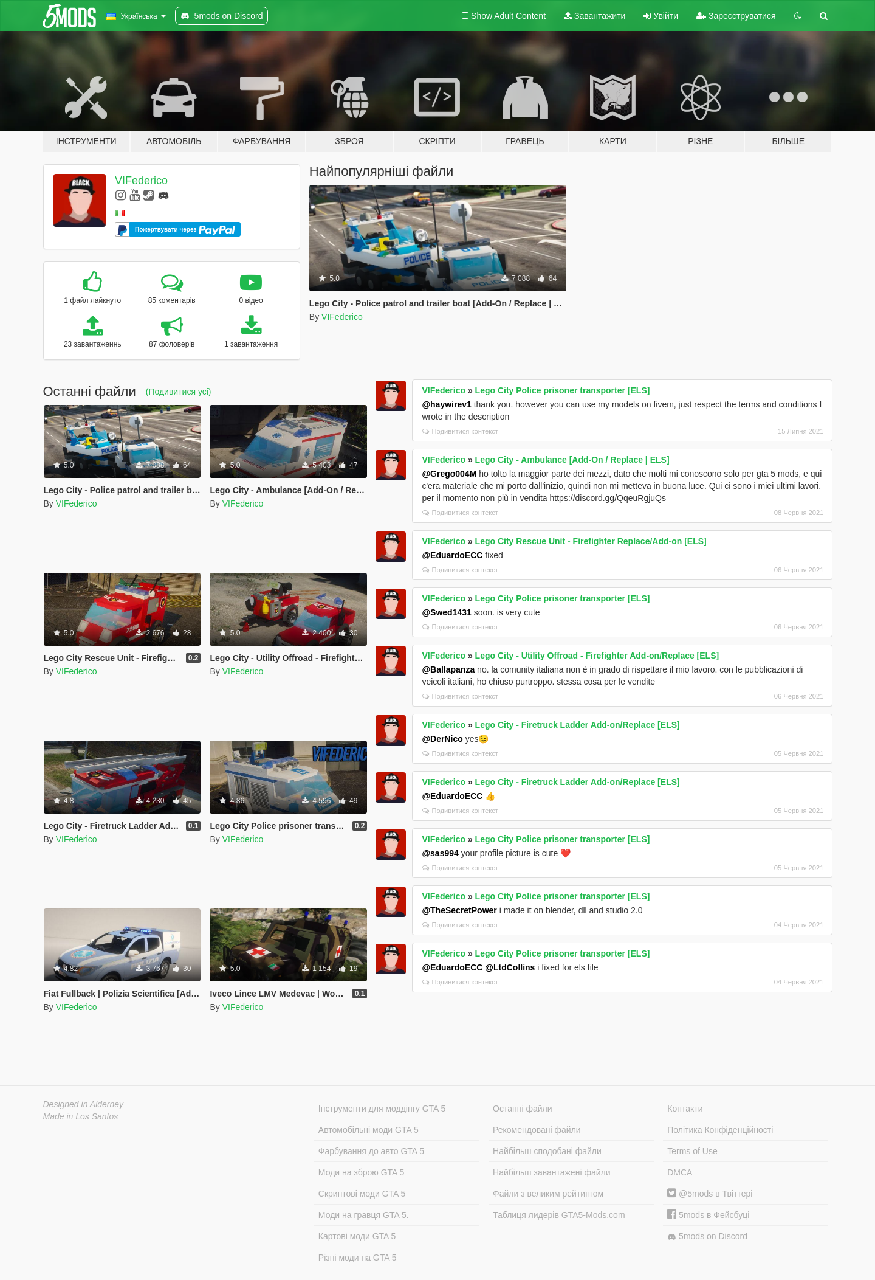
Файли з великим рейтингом (548, 1194)
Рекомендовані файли (537, 1130)
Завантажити (594, 16)
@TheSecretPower (459, 910)
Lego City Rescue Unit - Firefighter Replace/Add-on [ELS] (591, 541)
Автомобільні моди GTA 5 (368, 1130)
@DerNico (442, 739)
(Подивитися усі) (178, 391)
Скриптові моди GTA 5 (362, 1194)
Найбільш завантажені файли (551, 1172)
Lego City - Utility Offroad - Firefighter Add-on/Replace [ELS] (597, 655)
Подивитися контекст (460, 431)
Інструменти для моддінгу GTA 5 (382, 1108)
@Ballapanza (448, 669)
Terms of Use (692, 1151)
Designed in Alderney (83, 1104)
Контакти (684, 1108)
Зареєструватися (735, 16)
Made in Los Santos (80, 1116)
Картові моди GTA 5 (357, 1236)
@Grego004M (449, 474)
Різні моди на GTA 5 (357, 1257)
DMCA (679, 1172)
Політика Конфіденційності (720, 1130)
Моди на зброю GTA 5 (361, 1172)
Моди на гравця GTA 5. (363, 1215)
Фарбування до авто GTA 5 (371, 1151)
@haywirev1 (446, 404)
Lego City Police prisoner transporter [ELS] (562, 390)
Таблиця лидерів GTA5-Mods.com (559, 1215)
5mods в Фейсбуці (708, 1214)
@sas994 (440, 853)
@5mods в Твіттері (709, 1193)
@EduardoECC (452, 555)
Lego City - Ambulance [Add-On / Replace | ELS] (572, 460)
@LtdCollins (510, 967)
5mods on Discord (707, 1236)
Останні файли (522, 1108)
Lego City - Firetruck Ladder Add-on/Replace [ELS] (577, 725)
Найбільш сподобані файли (547, 1151)
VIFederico (141, 181)
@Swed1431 (446, 612)
